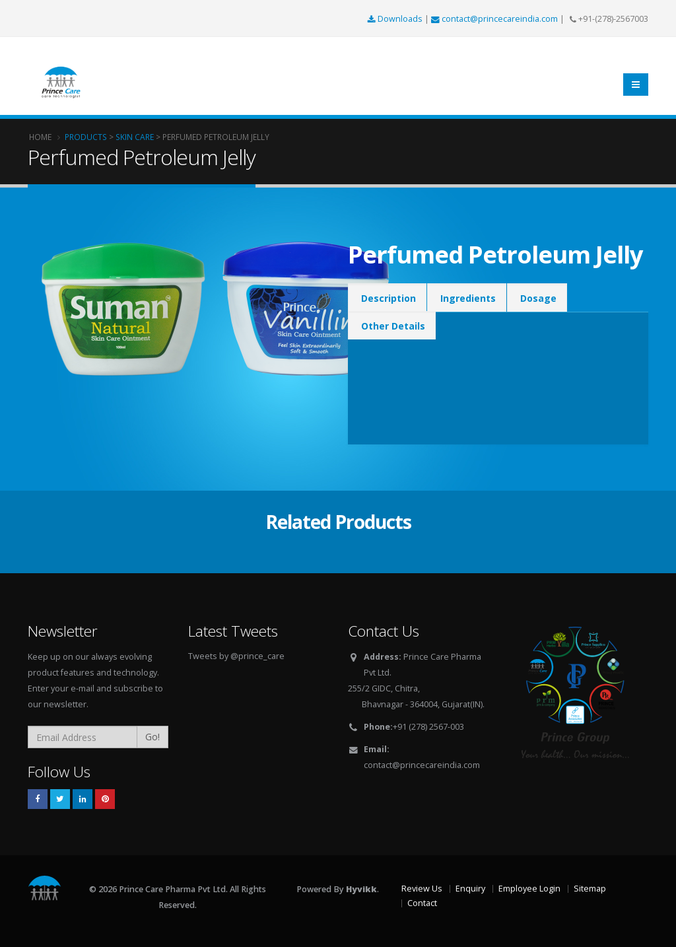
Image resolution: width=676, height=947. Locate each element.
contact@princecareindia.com (495, 18)
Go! (152, 736)
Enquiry (470, 888)
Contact (422, 903)
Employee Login (529, 888)
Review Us (421, 888)
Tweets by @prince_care (236, 656)
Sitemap (590, 888)
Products (86, 136)
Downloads (396, 18)
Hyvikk (361, 889)
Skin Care (135, 136)
